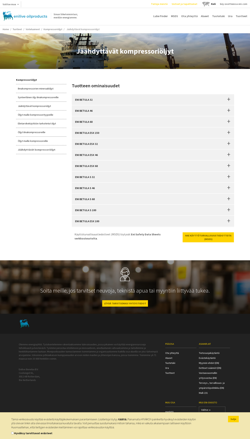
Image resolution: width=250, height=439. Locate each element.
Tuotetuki (218, 16)
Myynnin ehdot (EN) (209, 363)
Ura (230, 16)
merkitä (169, 411)
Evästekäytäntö (207, 358)
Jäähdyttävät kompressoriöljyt (34, 106)
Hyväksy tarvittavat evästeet (33, 433)
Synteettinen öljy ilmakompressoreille (38, 97)
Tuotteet (241, 16)
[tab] (153, 99)
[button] (229, 99)
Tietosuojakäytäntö (209, 353)
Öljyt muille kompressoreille (33, 141)
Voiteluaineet (33, 29)
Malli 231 (203, 392)
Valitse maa (11, 5)
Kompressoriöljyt (53, 29)
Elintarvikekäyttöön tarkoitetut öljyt (37, 123)
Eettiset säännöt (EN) (210, 368)
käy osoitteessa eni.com (233, 4)
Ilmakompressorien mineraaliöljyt (35, 88)
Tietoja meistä (159, 4)
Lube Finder (160, 16)
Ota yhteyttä (189, 16)
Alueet (205, 16)
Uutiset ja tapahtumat (184, 4)
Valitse (206, 410)
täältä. (122, 419)
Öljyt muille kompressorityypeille (35, 114)
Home (6, 29)
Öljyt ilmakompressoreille (31, 132)
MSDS (174, 16)
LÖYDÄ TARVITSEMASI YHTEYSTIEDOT (125, 303)
